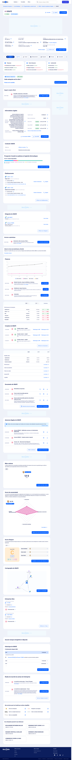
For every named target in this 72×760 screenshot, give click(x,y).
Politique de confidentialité (58, 758)
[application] (27, 268)
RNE (46, 46)
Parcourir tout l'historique (43, 669)
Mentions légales (41, 49)
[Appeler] (55, 12)
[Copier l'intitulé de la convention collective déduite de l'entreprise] (25, 131)
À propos (39, 758)
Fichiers (15, 752)
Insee (44, 46)
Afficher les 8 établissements (42, 200)
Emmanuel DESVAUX (12, 606)
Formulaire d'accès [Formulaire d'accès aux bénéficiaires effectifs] (8, 253)
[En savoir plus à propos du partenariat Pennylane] (48, 711)
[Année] (7, 545)
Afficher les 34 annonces (43, 449)
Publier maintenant (31, 449)
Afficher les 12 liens (44, 626)
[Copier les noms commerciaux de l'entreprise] (47, 118)
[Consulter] (43, 389)
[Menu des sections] (4, 57)
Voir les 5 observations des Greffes (34, 130)
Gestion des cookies (50, 758)
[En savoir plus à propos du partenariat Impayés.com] (48, 708)
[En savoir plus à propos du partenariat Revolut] (25, 711)
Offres (29, 1)
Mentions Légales (66, 758)
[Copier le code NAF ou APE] (41, 42)
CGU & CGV (44, 758)
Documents (60, 56)
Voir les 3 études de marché (42, 698)
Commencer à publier (45, 425)
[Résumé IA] (40, 389)
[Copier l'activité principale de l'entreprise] (25, 121)
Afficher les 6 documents (43, 345)
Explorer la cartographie (42, 590)
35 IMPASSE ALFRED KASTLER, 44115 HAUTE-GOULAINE (54, 39)
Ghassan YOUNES (12, 618)
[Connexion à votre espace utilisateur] (65, 2)
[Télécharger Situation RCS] (47, 122)
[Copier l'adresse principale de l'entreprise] (65, 39)
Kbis (18, 56)
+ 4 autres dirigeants (52, 42)
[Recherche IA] (10, 57)
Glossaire (35, 752)
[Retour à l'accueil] (6, 749)
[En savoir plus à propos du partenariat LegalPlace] (25, 708)
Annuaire (15, 754)
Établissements (34, 56)
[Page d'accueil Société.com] (5, 2)
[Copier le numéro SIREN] (11, 39)
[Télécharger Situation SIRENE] (47, 125)
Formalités (23, 1)
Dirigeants (43, 56)
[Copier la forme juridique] (31, 46)
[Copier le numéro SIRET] (14, 42)
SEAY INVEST (45, 42)
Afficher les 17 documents (43, 406)
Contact (25, 56)
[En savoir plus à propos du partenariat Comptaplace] (25, 715)
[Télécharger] (47, 389)
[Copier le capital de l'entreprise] (47, 115)
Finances (51, 56)
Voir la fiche (46, 218)
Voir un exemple (26, 97)
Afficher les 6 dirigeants (43, 230)
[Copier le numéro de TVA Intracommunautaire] (12, 46)
